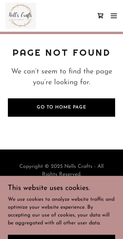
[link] (20, 16)
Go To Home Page (61, 107)
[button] (113, 15)
